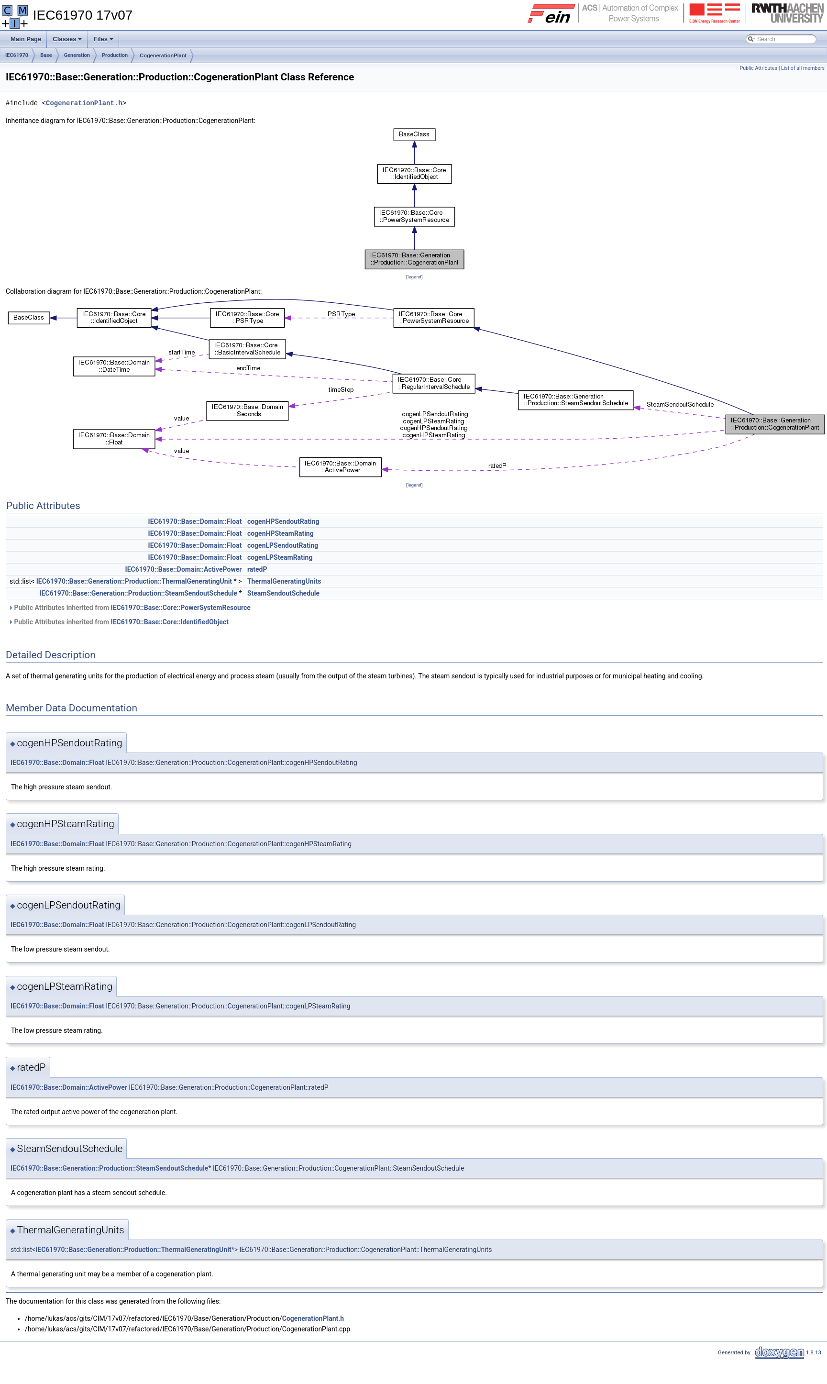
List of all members (803, 68)
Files (104, 41)
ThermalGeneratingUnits (284, 581)
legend (414, 276)
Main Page (26, 39)
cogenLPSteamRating (280, 557)
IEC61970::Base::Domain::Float (195, 521)
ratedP (257, 569)
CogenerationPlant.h (84, 103)
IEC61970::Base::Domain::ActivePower (183, 569)
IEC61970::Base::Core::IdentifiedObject (170, 622)
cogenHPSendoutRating (283, 521)
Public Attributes (758, 68)
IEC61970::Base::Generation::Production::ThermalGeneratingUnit (134, 581)
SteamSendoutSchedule (283, 593)
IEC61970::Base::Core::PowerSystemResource (181, 607)
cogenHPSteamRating (280, 533)
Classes (68, 41)
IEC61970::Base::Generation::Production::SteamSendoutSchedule (138, 593)
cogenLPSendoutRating (282, 545)
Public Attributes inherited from (129, 607)
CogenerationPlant (163, 55)
